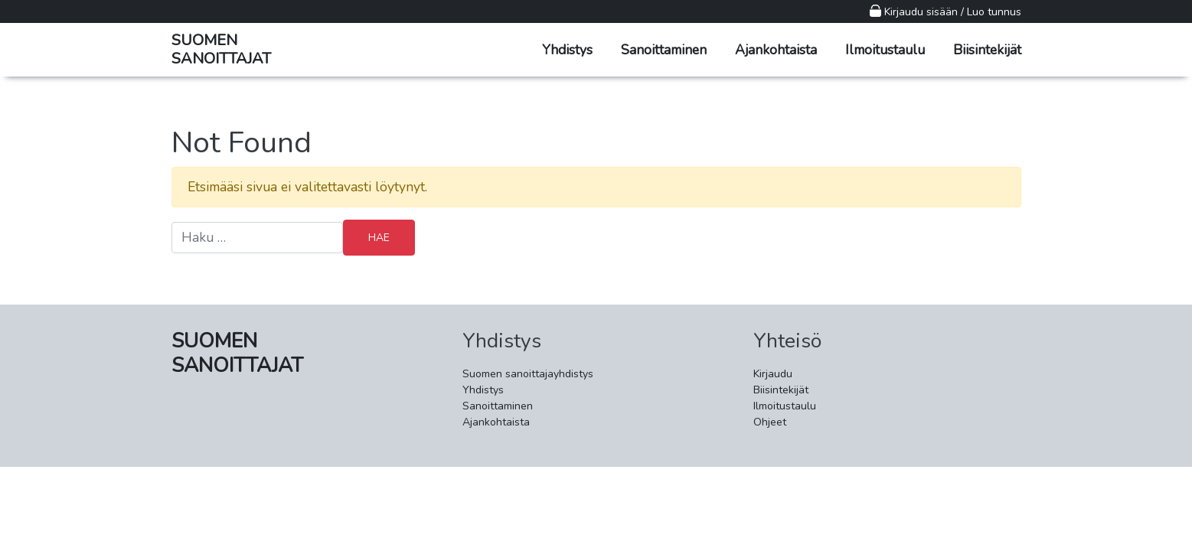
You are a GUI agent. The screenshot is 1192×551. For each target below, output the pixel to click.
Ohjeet (769, 422)
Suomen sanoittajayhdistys (527, 374)
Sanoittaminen (664, 50)
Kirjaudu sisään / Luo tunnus (945, 12)
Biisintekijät (987, 50)
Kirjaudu (772, 374)
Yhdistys (567, 50)
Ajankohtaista (776, 50)
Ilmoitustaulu (885, 50)
